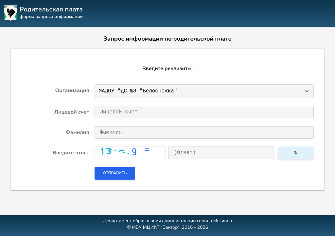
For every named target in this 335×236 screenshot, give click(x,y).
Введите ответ (71, 152)
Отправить (115, 173)
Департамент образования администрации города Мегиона (167, 221)
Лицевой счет (71, 112)
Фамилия (77, 132)
